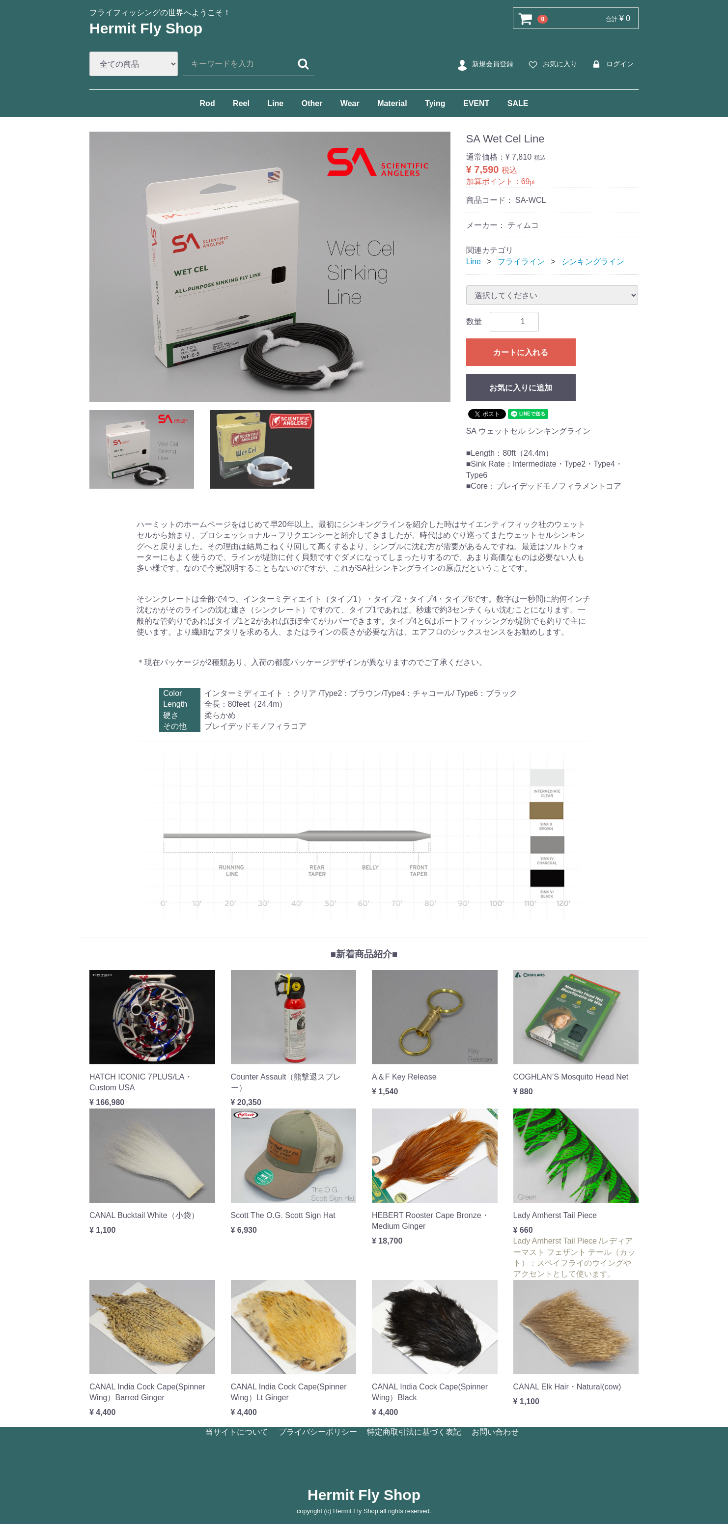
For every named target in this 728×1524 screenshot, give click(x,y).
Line (275, 103)
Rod (207, 103)
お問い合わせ (495, 1432)
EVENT (476, 103)
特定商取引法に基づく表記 (414, 1432)
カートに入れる (520, 352)
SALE (518, 103)
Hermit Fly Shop (145, 28)
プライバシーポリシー (318, 1432)
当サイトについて (236, 1432)
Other (312, 103)
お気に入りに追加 (520, 388)
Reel (241, 103)
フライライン (521, 261)
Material (392, 103)
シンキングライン (592, 261)
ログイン (611, 64)
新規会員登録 (484, 64)
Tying (435, 103)
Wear (350, 103)
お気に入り (551, 64)
